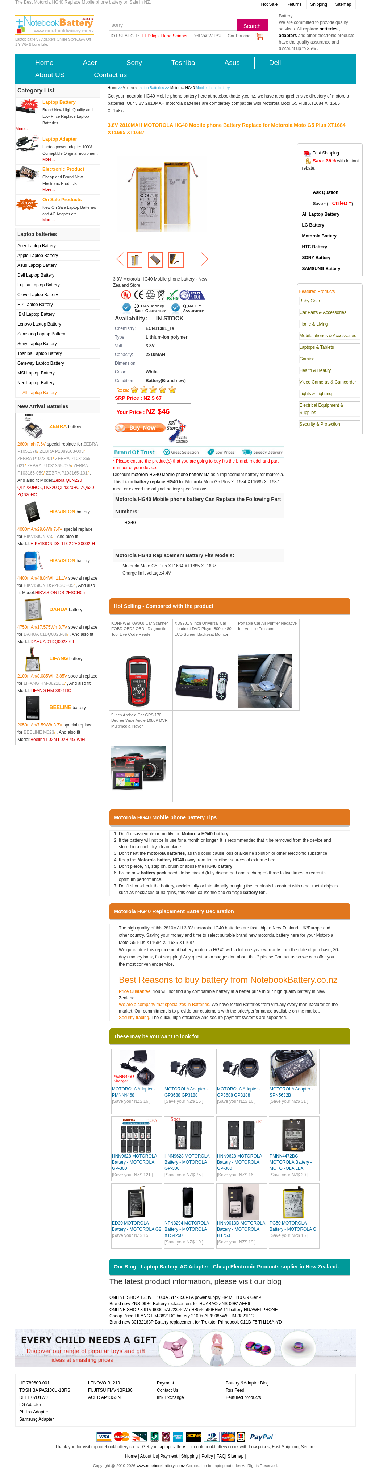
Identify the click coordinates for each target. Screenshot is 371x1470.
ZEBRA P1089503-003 (61, 451)
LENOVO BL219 (104, 1383)
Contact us (110, 75)
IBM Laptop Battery (36, 314)
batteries (329, 29)
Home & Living (314, 324)
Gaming (307, 358)
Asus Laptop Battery (37, 265)
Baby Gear (310, 300)
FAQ (221, 1456)
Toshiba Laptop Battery (39, 353)
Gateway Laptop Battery (40, 363)
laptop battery (172, 1446)
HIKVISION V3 (38, 536)
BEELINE (60, 707)
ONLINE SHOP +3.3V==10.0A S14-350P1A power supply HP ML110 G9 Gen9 (185, 1297)
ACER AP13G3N (104, 1397)
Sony (134, 62)
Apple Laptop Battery (37, 255)
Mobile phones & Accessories (328, 335)
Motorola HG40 (183, 88)
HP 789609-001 (34, 1383)
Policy (207, 1456)
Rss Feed (235, 1390)
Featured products (243, 1397)
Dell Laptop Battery (35, 275)
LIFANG (58, 658)
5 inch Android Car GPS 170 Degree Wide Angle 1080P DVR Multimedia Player (139, 720)
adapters (288, 35)
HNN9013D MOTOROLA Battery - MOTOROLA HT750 (241, 1229)
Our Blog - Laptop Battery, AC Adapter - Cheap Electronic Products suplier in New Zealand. (226, 1267)
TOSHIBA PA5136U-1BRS (44, 1390)
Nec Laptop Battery (36, 382)
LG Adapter (30, 1404)
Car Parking (239, 35)
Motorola (129, 88)
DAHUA (58, 609)
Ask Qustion (326, 192)
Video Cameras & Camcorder (328, 382)
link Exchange (170, 1397)
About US (49, 75)
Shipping (318, 4)
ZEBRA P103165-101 (67, 473)
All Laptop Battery (320, 214)
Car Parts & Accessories (323, 312)
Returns (293, 4)
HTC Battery (314, 246)
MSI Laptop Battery (36, 373)
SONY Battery (316, 257)
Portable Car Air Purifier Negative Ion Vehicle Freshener (267, 626)
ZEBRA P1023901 (35, 458)
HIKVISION (62, 511)
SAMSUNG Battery (321, 268)
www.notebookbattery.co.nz (161, 1465)
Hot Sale (269, 4)
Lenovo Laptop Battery (39, 324)
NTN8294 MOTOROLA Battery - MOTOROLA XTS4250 (186, 1229)
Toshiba (183, 62)
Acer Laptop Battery (36, 245)
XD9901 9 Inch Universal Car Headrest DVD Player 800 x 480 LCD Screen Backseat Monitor (203, 629)
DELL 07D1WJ (33, 1397)
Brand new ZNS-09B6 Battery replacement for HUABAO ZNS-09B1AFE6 (179, 1303)
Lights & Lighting (316, 393)
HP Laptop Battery (35, 304)
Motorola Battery (319, 236)
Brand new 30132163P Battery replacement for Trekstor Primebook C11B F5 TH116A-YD (195, 1322)
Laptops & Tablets (317, 347)
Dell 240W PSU (207, 35)
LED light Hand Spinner (165, 35)
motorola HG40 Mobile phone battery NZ (170, 474)
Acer (90, 62)
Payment (165, 1383)
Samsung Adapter (36, 1419)
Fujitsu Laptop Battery (38, 284)
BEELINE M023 (39, 732)
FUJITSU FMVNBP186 (110, 1390)
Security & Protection (320, 424)
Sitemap (343, 4)
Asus (232, 62)
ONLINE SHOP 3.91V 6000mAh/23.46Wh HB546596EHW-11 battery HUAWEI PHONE (193, 1309)
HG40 (130, 522)
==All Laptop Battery (37, 392)
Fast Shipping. (327, 153)
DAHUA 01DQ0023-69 (45, 634)
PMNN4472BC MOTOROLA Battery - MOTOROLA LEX (291, 1162)
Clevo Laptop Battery (37, 294)
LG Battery (313, 225)
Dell (275, 62)
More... (22, 129)
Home (44, 62)
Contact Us (167, 1390)
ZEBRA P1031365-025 (49, 465)
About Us (149, 1456)
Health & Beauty (315, 370)
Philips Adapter (33, 1412)
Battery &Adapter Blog (247, 1383)
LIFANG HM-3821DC (44, 683)
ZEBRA (58, 426)
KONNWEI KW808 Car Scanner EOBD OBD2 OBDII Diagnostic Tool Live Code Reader (139, 629)
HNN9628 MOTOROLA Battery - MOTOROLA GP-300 (134, 1162)
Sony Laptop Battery (37, 343)
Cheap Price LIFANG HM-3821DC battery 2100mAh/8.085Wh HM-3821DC (181, 1315)
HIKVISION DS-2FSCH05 (48, 585)
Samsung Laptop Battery (41, 333)
